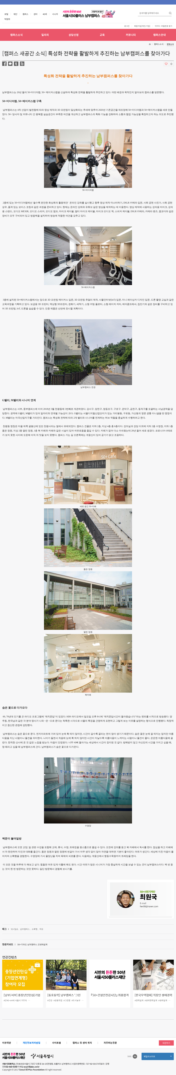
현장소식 (170, 44)
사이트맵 (56, 1043)
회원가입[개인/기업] (142, 26)
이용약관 (6, 1043)
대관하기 (166, 1043)
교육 (102, 35)
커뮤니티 (131, 35)
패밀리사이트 (158, 1057)
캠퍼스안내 (159, 35)
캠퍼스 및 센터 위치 (82, 1043)
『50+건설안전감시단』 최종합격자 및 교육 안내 (110, 997)
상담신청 (74, 35)
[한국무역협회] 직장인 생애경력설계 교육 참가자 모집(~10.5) (153, 997)
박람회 (7, 19)
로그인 (127, 26)
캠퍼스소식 (16, 35)
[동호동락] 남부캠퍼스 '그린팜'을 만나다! (64, 997)
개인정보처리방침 (31, 1043)
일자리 (45, 35)
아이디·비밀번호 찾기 (163, 26)
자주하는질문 (110, 1043)
